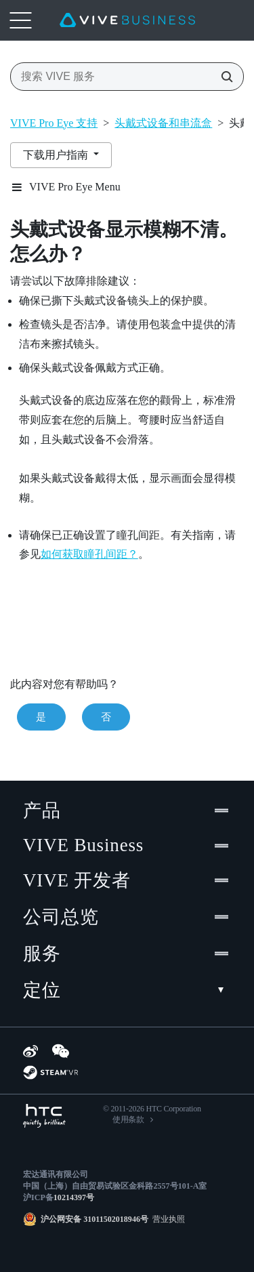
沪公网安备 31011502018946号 (94, 1219)
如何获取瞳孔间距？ (89, 554)
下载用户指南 (57, 155)
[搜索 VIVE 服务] (223, 76)
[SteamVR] (50, 1072)
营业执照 (166, 1219)
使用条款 (128, 1119)
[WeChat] (60, 1051)
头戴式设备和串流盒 (163, 123)
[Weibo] (30, 1051)
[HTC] (44, 1116)
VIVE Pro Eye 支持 (54, 123)
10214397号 (74, 1197)
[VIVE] (127, 20)
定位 (127, 990)
